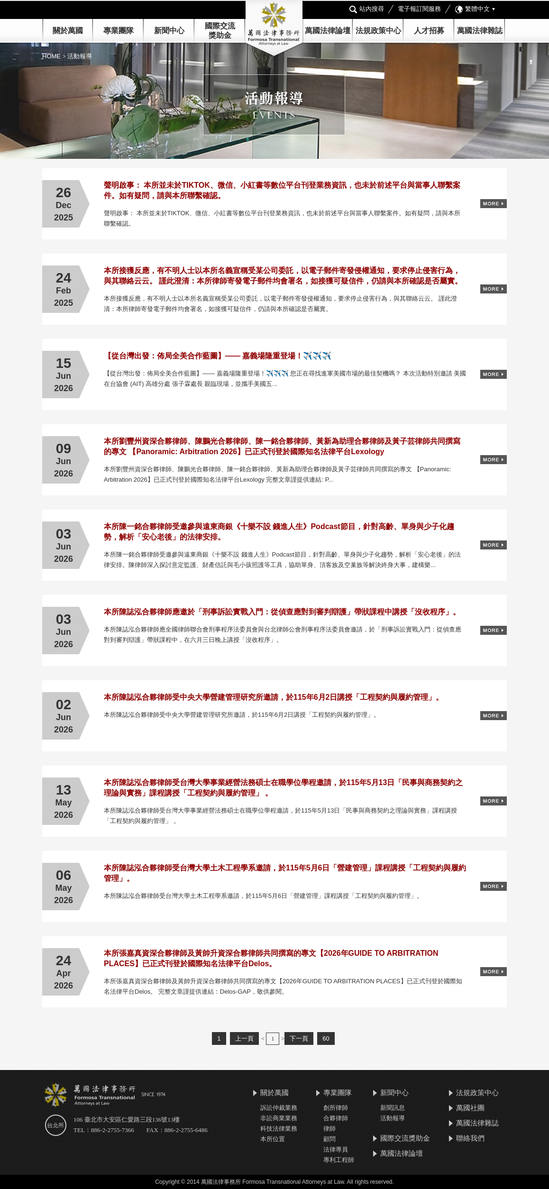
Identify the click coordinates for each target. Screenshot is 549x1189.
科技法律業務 (278, 1128)
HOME (52, 56)
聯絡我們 (470, 1138)
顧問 (329, 1139)
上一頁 (244, 1038)
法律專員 (335, 1149)
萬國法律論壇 (327, 31)
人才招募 (429, 31)
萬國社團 (470, 1108)
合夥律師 (335, 1118)
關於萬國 (68, 31)
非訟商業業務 (278, 1118)
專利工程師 (338, 1159)
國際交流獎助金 (405, 1138)
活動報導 (392, 1118)
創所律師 (335, 1107)
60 (325, 1038)
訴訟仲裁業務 (278, 1107)
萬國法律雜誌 (480, 31)
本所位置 (272, 1139)
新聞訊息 (392, 1107)
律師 (329, 1128)
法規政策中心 (378, 31)
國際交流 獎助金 (220, 30)
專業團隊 (118, 31)
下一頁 (299, 1038)
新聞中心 (394, 1092)
